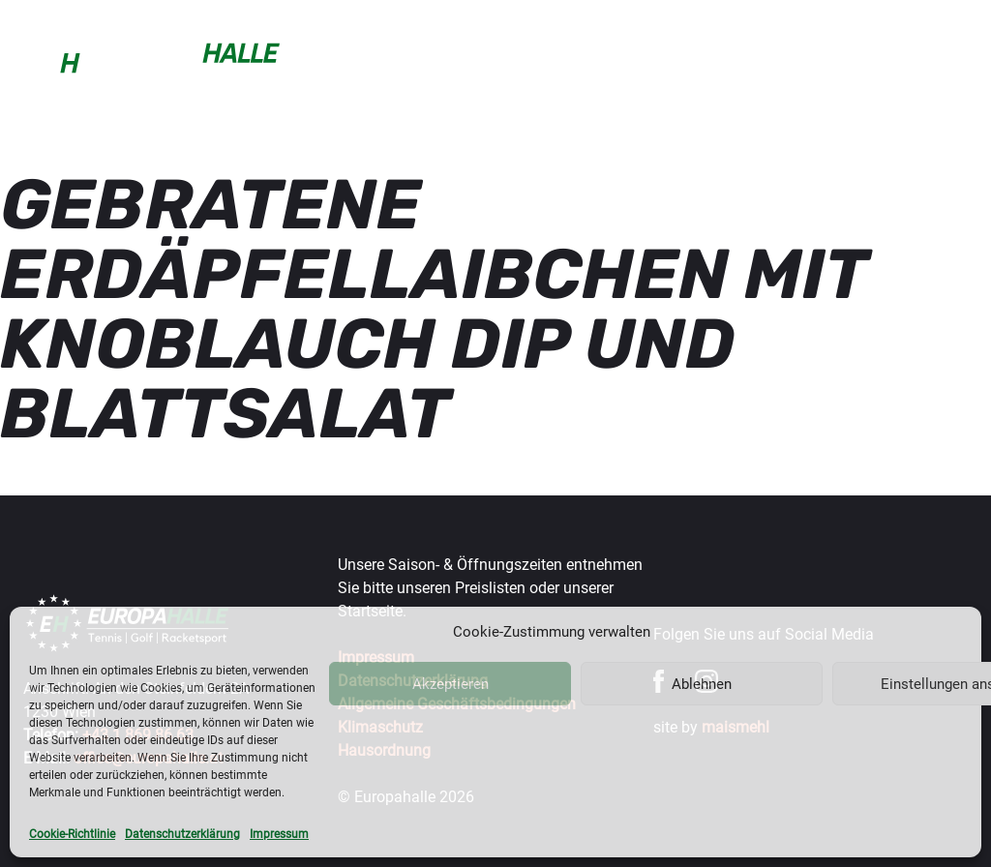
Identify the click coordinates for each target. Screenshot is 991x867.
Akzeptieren (450, 684)
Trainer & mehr (515, 61)
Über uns (945, 61)
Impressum (279, 834)
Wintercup (622, 52)
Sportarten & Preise (411, 61)
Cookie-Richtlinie (72, 834)
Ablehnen (702, 684)
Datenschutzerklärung (182, 834)
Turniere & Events (728, 61)
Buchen (312, 52)
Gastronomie (848, 52)
